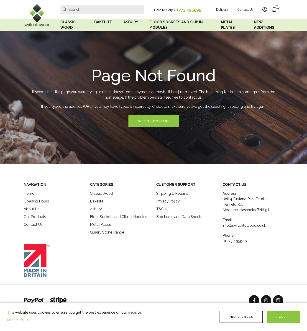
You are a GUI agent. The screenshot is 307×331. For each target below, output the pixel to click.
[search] (64, 9)
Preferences (241, 316)
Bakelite (103, 22)
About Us (31, 209)
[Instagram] (266, 300)
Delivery (222, 9)
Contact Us (245, 9)
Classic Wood (68, 25)
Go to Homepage (153, 121)
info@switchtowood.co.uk (244, 225)
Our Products (35, 217)
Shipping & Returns (172, 193)
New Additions (264, 25)
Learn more (18, 319)
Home (29, 193)
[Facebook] (254, 300)
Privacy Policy (168, 201)
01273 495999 (187, 9)
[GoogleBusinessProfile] (278, 300)
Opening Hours (36, 201)
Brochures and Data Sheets (179, 217)
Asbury (130, 22)
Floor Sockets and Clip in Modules (176, 25)
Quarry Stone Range (107, 232)
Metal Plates (228, 25)
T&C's (161, 209)
